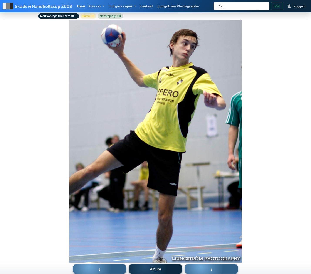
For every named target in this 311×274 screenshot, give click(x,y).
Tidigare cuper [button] (120, 6)
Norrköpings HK (110, 16)
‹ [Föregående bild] (99, 269)
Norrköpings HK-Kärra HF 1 (58, 16)
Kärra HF (88, 16)
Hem (81, 6)
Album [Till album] (155, 269)
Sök (277, 6)
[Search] (241, 6)
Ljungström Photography (177, 6)
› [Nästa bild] (211, 269)
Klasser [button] (95, 6)
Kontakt (146, 6)
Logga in (297, 6)
